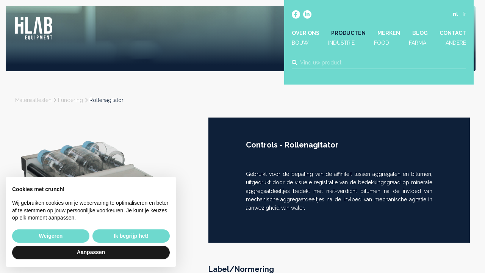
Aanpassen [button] (91, 252)
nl (455, 14)
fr (464, 14)
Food (381, 43)
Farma (417, 43)
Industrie (341, 43)
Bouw (300, 43)
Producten (348, 33)
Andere (456, 43)
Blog (420, 33)
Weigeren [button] (51, 236)
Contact (453, 33)
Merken (388, 33)
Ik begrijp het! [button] (131, 236)
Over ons (305, 33)
